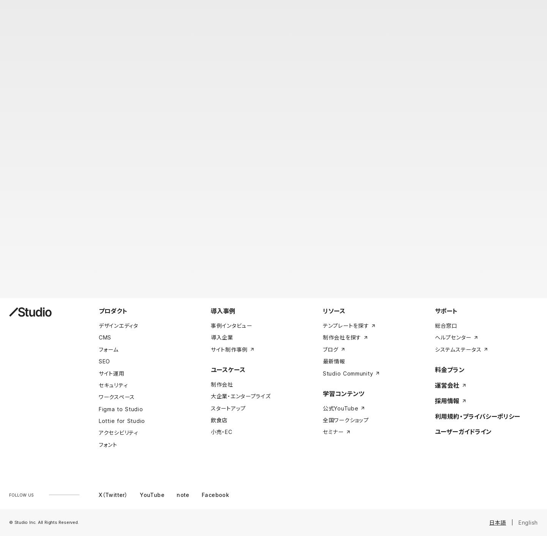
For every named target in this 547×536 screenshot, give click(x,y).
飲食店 (219, 420)
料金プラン (450, 370)
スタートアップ (228, 408)
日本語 (497, 522)
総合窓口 (446, 325)
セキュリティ (113, 385)
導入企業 (222, 337)
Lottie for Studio (122, 421)
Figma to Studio (121, 409)
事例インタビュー (231, 325)
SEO (104, 361)
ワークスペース (117, 397)
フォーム (109, 349)
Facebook (215, 495)
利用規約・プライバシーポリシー (477, 416)
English (528, 522)
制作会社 (222, 384)
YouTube (152, 495)
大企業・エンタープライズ (240, 396)
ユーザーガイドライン (463, 431)
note (183, 495)
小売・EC (221, 432)
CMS (105, 337)
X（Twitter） (113, 495)
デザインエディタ (118, 325)
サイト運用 (112, 373)
